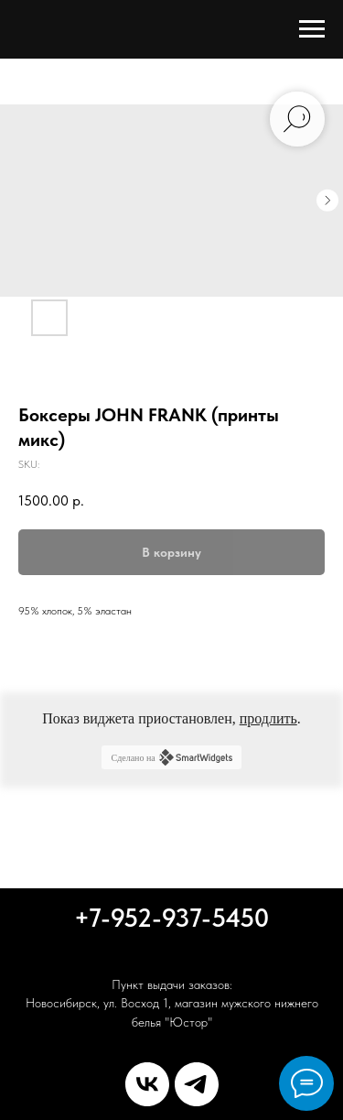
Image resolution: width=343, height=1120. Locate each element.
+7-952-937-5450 (171, 917)
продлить (268, 718)
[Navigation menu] (312, 29)
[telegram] (197, 1084)
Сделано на (171, 757)
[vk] (147, 1084)
